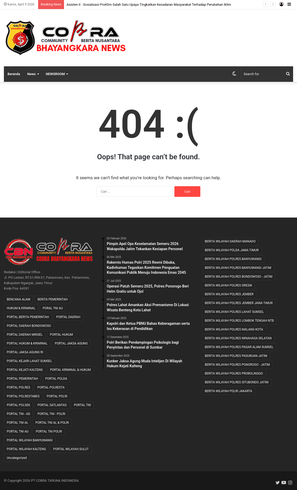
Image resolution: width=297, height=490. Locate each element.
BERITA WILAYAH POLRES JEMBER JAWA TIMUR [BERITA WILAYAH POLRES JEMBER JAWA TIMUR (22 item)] (239, 303)
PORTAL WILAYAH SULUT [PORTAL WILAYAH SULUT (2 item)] (71, 449)
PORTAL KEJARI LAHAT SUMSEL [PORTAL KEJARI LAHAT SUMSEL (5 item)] (29, 361)
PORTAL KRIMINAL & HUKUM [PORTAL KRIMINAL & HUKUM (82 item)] (70, 370)
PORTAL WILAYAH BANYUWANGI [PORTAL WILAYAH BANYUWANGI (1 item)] (30, 440)
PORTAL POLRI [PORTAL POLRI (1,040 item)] (57, 396)
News (31, 74)
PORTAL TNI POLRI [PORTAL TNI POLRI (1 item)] (49, 431)
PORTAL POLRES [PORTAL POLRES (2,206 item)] (18, 387)
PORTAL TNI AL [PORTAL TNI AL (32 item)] (17, 422)
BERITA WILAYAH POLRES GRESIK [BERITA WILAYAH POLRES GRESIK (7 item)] (228, 285)
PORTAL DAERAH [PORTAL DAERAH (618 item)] (68, 317)
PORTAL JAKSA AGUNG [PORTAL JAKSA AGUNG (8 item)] (71, 343)
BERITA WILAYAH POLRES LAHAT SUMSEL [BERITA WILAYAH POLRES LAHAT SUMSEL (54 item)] (234, 312)
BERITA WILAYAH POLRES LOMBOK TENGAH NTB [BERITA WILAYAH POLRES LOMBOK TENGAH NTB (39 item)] (239, 320)
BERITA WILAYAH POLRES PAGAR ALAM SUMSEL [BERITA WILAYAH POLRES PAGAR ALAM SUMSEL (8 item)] (239, 347)
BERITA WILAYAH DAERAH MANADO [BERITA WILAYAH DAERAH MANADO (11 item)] (230, 241)
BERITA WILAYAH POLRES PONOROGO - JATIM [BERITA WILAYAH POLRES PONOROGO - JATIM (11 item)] (237, 364)
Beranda (14, 74)
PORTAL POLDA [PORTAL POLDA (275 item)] (56, 378)
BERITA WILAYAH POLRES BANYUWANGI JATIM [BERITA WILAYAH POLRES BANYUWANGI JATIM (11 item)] (238, 268)
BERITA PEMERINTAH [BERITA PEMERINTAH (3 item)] (53, 299)
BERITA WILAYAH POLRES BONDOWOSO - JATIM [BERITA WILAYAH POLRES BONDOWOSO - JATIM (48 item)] (238, 276)
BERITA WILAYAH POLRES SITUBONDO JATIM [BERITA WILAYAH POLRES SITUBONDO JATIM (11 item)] (236, 382)
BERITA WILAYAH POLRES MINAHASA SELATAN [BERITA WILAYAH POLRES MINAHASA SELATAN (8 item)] (238, 338)
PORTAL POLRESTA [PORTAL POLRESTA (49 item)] (51, 387)
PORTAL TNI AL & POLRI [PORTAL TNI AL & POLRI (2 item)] (52, 422)
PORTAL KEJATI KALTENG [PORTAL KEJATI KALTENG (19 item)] (25, 370)
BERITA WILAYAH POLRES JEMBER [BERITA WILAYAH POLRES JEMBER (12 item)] (229, 294)
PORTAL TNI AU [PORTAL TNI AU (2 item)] (18, 431)
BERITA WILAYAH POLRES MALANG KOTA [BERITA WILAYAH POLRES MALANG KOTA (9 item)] (234, 329)
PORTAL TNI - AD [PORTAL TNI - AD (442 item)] (18, 414)
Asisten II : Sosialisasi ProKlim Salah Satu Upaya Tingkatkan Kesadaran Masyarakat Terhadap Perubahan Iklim (149, 4)
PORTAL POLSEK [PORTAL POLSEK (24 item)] (18, 405)
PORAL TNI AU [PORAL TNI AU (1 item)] (53, 308)
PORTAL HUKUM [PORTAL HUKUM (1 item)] (61, 334)
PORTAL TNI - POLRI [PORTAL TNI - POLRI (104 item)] (51, 414)
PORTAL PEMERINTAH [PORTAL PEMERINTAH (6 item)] (22, 378)
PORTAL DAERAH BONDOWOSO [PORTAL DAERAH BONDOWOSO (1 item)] (29, 326)
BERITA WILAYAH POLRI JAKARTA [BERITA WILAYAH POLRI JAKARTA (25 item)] (228, 391)
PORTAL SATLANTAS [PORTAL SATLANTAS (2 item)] (52, 405)
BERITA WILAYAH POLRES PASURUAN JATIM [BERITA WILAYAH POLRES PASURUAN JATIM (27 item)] (236, 356)
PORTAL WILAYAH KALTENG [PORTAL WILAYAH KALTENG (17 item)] (26, 449)
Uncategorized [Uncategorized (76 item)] (17, 458)
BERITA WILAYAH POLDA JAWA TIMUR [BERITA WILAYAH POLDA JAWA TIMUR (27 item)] (232, 250)
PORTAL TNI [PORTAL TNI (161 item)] (82, 405)
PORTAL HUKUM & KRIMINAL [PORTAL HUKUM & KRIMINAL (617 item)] (27, 343)
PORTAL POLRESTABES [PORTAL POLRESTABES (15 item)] (23, 396)
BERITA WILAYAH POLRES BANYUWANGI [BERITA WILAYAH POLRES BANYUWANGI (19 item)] (233, 259)
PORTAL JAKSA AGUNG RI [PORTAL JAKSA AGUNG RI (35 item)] (25, 352)
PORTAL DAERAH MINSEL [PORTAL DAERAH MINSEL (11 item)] (25, 334)
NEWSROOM (55, 74)
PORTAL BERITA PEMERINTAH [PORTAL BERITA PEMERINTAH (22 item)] (28, 317)
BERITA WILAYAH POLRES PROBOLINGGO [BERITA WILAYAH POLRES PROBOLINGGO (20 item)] (234, 373)
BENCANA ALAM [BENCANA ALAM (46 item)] (18, 299)
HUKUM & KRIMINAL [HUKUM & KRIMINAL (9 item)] (21, 308)
